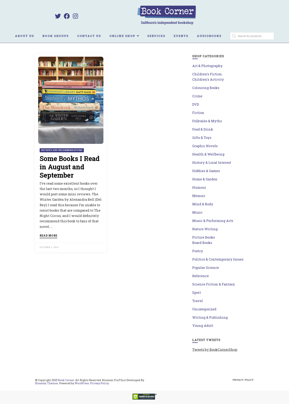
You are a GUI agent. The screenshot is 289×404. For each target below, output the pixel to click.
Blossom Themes (46, 383)
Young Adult (202, 325)
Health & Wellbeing (208, 154)
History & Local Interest (211, 162)
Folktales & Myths (207, 121)
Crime (197, 96)
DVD (195, 104)
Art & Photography (207, 66)
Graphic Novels (205, 146)
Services (156, 36)
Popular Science (205, 267)
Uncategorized (204, 309)
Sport (196, 292)
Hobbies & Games (206, 171)
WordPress (82, 383)
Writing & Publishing (210, 317)
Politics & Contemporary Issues (217, 259)
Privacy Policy (99, 383)
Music (197, 212)
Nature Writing (205, 229)
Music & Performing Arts (212, 220)
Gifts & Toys (201, 137)
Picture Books (203, 237)
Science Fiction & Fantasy (213, 284)
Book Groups (55, 36)
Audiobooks (209, 36)
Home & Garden (204, 179)
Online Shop (122, 36)
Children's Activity (208, 79)
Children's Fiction (207, 74)
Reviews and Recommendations (61, 150)
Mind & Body (202, 204)
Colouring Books (205, 87)
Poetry (197, 251)
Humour (199, 187)
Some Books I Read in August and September (70, 166)
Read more (48, 235)
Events (181, 36)
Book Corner (66, 380)
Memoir (198, 196)
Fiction (198, 112)
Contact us (89, 36)
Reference (200, 276)
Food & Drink (202, 129)
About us (24, 36)
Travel (197, 301)
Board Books (202, 242)
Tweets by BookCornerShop (214, 349)
